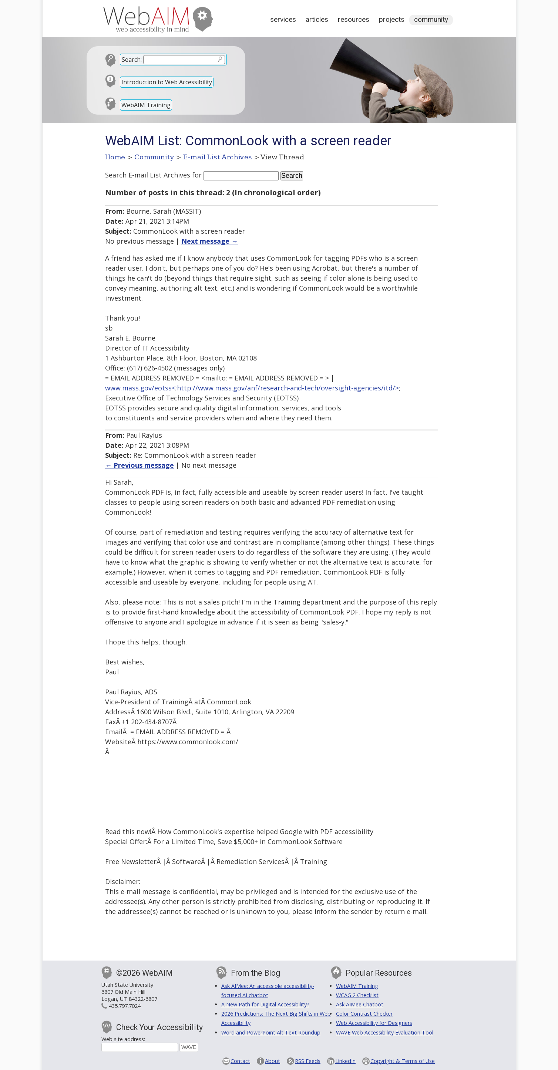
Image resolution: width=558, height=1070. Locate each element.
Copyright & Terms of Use (402, 1060)
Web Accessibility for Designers (374, 1022)
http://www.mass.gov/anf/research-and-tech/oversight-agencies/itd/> (288, 387)
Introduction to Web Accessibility (166, 82)
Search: (132, 59)
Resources (353, 19)
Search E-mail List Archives (147, 174)
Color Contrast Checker (364, 1013)
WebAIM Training (146, 105)
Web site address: (123, 1039)
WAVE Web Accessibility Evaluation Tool (384, 1032)
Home (115, 157)
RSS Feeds (307, 1060)
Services (283, 19)
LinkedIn (345, 1060)
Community (431, 19)
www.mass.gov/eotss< (140, 387)
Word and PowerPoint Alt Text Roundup (270, 1032)
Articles (317, 19)
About (272, 1060)
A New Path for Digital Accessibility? (265, 1004)
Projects (391, 19)
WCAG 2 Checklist (357, 995)
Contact (240, 1060)
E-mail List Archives (217, 157)
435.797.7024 (125, 1005)
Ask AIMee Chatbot (359, 1004)
